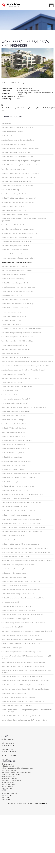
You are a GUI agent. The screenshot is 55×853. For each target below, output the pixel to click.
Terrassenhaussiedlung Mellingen (13, 420)
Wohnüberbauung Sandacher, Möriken (15, 424)
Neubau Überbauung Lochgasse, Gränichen (16, 283)
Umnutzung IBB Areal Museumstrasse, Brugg (17, 241)
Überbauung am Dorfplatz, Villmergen (14, 345)
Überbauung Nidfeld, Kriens (11, 324)
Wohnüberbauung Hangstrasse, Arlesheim (16, 357)
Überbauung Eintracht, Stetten (12, 382)
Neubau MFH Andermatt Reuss (12, 457)
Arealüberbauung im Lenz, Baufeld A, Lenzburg (18, 140)
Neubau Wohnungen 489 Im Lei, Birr (14, 436)
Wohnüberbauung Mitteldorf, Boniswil (14, 266)
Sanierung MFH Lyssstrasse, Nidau (13, 254)
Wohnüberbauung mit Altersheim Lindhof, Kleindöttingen (21, 378)
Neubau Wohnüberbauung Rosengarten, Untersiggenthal (21, 161)
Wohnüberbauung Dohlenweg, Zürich (14, 577)
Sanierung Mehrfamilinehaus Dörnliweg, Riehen (18, 202)
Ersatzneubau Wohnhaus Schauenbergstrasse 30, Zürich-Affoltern (24, 407)
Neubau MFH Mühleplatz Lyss (12, 648)
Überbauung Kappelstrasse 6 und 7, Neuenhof (17, 186)
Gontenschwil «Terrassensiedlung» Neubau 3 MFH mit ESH (21, 503)
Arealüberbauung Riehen (10, 353)
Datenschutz (6, 799)
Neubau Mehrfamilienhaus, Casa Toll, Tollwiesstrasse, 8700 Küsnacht (25, 681)
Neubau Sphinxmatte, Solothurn (12, 132)
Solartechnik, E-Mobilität (10, 778)
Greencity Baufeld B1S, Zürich (12, 295)
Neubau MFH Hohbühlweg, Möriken (14, 275)
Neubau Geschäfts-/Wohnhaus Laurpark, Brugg (17, 304)
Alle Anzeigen (6, 123)
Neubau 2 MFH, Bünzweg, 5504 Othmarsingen (17, 453)
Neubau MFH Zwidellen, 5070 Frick (13, 465)
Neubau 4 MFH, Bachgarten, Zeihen (14, 536)
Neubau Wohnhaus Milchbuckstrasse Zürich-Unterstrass (21, 581)
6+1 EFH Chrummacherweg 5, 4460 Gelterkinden (18, 594)
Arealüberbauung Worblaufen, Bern (14, 540)
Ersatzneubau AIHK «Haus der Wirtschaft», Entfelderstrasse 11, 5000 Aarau (27, 561)
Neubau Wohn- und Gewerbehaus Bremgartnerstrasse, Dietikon (23, 598)
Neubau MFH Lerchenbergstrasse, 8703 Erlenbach (18, 565)
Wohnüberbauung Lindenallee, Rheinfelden (16, 181)
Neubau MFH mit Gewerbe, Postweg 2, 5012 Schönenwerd (21, 519)
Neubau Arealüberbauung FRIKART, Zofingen (17, 706)
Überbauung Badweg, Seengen (12, 312)
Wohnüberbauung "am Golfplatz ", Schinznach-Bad (19, 177)
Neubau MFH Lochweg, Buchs (12, 482)
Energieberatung (7, 786)
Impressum (5, 797)
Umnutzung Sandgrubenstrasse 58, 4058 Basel (17, 606)
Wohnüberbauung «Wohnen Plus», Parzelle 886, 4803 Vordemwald (24, 623)
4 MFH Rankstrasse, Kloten (10, 391)
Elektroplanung (7, 764)
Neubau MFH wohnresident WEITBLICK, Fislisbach (18, 478)
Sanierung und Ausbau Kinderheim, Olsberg (17, 440)
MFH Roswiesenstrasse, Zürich (12, 320)
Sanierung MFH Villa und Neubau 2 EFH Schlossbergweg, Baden (23, 494)
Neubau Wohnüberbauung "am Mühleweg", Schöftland (20, 173)
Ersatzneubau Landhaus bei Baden (13, 432)
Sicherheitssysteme (8, 776)
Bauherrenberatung (8, 784)
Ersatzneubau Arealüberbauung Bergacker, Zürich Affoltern (22, 639)
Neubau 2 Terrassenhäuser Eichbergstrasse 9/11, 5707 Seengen (23, 527)
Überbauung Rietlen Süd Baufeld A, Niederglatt (18, 291)
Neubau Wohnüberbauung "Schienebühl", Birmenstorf (20, 165)
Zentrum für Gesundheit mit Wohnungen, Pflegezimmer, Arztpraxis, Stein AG (27, 362)
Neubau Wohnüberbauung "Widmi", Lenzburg (17, 156)
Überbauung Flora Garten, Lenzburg (14, 316)
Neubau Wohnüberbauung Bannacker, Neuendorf (18, 198)
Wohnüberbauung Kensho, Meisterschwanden (17, 337)
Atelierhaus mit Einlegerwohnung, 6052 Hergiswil (18, 697)
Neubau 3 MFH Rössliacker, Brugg (13, 279)
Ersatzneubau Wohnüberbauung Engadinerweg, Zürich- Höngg (23, 666)
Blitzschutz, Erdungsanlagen (11, 780)
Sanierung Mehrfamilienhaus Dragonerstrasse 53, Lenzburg (22, 328)
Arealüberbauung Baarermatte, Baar (14, 569)
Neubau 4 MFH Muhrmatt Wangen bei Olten (16, 515)
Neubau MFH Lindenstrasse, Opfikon (14, 693)
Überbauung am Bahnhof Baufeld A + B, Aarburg (18, 258)
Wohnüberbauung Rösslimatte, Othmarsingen (17, 225)
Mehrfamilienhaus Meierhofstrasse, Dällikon (17, 270)
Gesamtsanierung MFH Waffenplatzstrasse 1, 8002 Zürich (21, 643)
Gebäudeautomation (8, 766)
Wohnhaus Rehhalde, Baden (11, 395)
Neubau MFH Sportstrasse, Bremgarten (15, 308)
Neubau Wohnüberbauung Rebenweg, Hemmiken (18, 610)
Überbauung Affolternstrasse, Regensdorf (16, 399)
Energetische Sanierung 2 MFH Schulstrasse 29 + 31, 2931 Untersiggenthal (27, 631)
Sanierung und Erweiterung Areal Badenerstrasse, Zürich (21, 523)
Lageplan (5, 759)
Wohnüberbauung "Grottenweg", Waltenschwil (17, 127)
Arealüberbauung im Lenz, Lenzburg (14, 144)
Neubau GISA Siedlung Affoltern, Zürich (15, 490)
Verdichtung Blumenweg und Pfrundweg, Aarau (18, 486)
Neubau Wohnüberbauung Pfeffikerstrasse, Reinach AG (20, 544)
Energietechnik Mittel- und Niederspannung (16, 772)
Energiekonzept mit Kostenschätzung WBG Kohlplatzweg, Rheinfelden (25, 689)
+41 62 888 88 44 (10, 755)
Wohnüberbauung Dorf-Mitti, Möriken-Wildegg (17, 341)
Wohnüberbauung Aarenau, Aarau (13, 169)
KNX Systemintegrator (9, 770)
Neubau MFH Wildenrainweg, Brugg (14, 573)
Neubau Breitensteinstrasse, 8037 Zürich (15, 449)
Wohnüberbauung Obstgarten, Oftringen (15, 246)
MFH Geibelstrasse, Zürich (10, 602)
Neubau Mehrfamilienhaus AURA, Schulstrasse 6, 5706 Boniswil (23, 701)
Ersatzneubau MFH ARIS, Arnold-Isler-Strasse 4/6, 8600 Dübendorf (24, 662)
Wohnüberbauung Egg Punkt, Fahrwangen (16, 349)
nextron (44, 803)
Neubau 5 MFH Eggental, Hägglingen (14, 428)
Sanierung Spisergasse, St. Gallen (13, 469)
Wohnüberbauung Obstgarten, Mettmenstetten (18, 229)
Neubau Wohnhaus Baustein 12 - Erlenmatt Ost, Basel (20, 511)
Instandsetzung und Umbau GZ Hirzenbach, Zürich (19, 287)
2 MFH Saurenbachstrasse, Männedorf (14, 403)
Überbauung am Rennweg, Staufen (13, 374)
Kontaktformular (7, 795)
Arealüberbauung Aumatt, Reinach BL (14, 507)
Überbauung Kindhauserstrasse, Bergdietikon (17, 386)
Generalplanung (7, 788)
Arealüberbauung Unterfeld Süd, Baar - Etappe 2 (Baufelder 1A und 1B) (26, 552)
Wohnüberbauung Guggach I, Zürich (14, 194)
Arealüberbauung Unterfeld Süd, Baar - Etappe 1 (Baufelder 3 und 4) (25, 548)
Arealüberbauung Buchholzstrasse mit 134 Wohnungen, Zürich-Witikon (26, 366)
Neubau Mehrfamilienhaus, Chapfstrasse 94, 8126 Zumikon (22, 677)
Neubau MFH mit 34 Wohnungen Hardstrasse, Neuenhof (21, 474)
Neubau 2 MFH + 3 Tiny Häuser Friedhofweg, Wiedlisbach (21, 716)
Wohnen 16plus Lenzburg (10, 190)
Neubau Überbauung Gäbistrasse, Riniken (16, 411)
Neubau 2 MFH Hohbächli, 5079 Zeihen (15, 585)
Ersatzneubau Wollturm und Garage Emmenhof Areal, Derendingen (24, 720)
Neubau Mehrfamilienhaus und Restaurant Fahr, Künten (21, 148)
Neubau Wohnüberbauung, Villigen (13, 206)
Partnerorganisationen (9, 793)
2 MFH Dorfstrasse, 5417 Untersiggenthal (15, 619)
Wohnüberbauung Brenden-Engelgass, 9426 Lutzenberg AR (22, 532)
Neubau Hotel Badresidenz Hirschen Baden (16, 136)
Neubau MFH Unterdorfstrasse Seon (14, 415)
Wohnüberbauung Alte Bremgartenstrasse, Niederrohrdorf (21, 333)
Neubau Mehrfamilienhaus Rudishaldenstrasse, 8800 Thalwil (22, 614)
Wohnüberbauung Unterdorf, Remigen (15, 299)
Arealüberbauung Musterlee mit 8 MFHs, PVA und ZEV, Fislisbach (23, 370)
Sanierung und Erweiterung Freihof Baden (16, 556)
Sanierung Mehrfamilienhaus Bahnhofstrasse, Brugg (19, 233)
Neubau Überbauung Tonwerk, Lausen (15, 215)
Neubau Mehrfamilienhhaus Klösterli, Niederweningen (20, 635)
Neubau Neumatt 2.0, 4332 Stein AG (14, 445)
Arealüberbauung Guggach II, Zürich (14, 210)
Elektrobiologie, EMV (8, 782)
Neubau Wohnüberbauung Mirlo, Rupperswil (17, 237)
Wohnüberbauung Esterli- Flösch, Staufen (16, 152)
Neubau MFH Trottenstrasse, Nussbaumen (16, 498)
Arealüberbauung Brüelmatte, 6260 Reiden (16, 461)
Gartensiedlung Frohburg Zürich (12, 627)
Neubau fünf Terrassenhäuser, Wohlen (15, 250)
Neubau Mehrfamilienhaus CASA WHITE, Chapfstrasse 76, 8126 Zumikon (26, 685)
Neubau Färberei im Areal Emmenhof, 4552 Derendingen (21, 590)
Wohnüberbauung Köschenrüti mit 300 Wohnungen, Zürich (22, 652)
